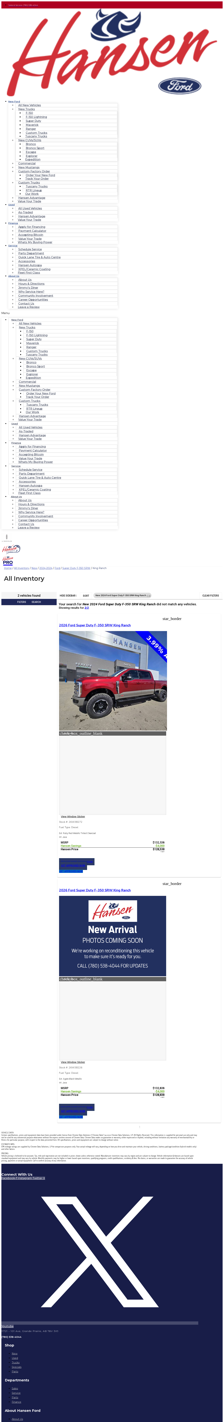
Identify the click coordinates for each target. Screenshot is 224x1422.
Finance (13, 223)
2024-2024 (45, 568)
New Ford (14, 101)
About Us (13, 276)
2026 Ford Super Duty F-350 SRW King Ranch (77, 630)
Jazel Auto (137, 1198)
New (34, 568)
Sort (86, 595)
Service (12, 245)
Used (11, 204)
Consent (12, 1333)
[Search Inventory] (26, 1202)
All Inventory (21, 568)
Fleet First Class (29, 272)
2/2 (87, 607)
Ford (57, 568)
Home (8, 568)
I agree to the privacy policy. (28, 1336)
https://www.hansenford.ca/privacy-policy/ (36, 1362)
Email (11, 1373)
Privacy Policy (100, 1193)
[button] (59, 313)
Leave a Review (29, 307)
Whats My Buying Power (35, 242)
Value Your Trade (29, 201)
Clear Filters (210, 595)
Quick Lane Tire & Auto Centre (39, 257)
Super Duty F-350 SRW (76, 568)
